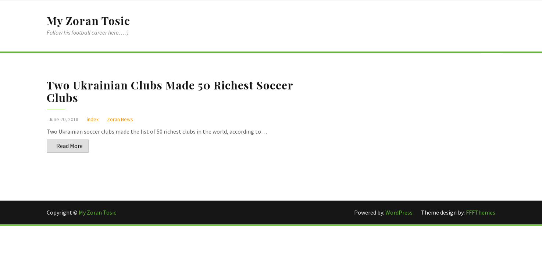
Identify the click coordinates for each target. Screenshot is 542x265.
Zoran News (120, 119)
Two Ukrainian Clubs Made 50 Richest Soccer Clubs (170, 91)
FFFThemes (480, 212)
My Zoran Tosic (88, 20)
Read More (69, 145)
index (93, 119)
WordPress (399, 212)
